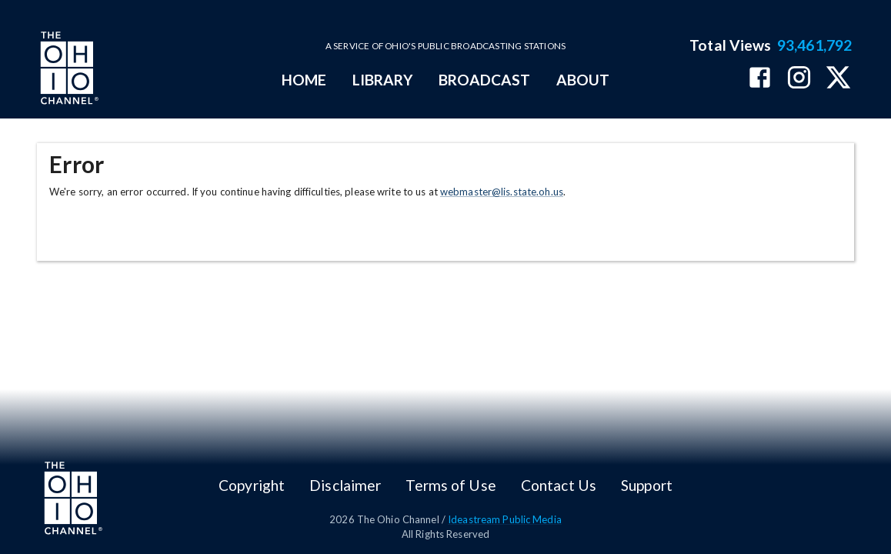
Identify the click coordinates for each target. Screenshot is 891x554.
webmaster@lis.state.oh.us (501, 191)
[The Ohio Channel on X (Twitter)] (838, 79)
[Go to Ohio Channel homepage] (67, 70)
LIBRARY (382, 79)
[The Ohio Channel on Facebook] (759, 79)
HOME (304, 79)
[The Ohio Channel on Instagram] (799, 79)
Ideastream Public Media (505, 519)
